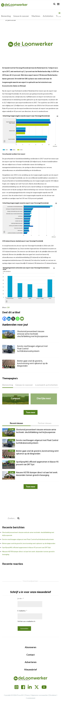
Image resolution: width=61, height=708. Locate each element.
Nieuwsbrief (30, 669)
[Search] (54, 4)
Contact (30, 654)
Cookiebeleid (30, 698)
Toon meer (30, 486)
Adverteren (30, 662)
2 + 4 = (20, 598)
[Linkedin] (9, 319)
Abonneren (30, 647)
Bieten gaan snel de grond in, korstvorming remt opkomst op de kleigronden (28, 543)
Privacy (27, 695)
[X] (13, 319)
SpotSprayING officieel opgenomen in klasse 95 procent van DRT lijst (26, 547)
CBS (8, 307)
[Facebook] (4, 319)
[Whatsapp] (18, 319)
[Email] (22, 319)
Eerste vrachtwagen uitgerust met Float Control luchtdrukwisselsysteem (28, 539)
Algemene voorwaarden (39, 695)
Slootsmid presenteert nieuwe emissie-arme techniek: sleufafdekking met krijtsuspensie (32, 334)
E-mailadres (22, 611)
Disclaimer (52, 695)
